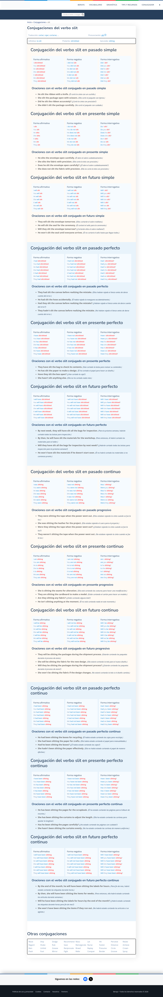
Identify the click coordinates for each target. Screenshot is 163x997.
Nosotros (55, 992)
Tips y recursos (129, 5)
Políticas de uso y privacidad (22, 992)
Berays (81, 5)
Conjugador (148, 5)
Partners (64, 992)
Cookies (38, 992)
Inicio (29, 22)
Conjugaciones (40, 22)
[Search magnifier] (82, 14)
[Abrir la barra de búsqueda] (159, 5)
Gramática (112, 5)
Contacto (46, 992)
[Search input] (72, 14)
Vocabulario (95, 5)
